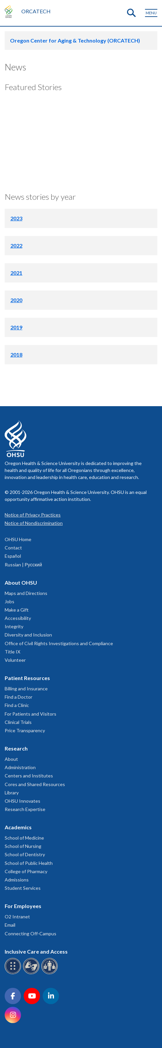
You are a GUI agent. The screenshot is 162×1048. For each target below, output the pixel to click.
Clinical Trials (18, 722)
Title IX (12, 651)
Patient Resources (27, 678)
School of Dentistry (25, 854)
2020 (16, 300)
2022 (16, 245)
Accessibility (18, 618)
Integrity (14, 626)
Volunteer (15, 660)
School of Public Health (29, 863)
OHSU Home (18, 539)
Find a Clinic (17, 705)
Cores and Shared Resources (35, 784)
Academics (18, 827)
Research (16, 748)
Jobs (9, 601)
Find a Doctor (18, 697)
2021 (16, 273)
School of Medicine (24, 838)
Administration (20, 767)
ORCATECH (36, 11)
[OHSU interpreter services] (50, 973)
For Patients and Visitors (30, 714)
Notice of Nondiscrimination (34, 523)
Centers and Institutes (29, 775)
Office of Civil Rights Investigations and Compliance (59, 643)
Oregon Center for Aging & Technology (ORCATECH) (75, 40)
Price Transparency (25, 730)
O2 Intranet (17, 916)
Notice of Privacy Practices (33, 515)
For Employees (23, 906)
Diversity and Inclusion (28, 635)
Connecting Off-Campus (30, 933)
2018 (16, 354)
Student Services (23, 888)
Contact (13, 547)
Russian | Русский (23, 564)
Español (13, 556)
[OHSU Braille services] (14, 973)
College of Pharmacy (26, 871)
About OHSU (21, 582)
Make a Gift (17, 610)
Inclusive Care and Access (36, 951)
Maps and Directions (26, 593)
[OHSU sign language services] (32, 973)
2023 (16, 218)
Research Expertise (25, 809)
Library (12, 792)
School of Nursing (23, 846)
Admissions (17, 879)
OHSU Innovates (22, 801)
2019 (16, 327)
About (11, 759)
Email (10, 925)
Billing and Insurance (26, 688)
